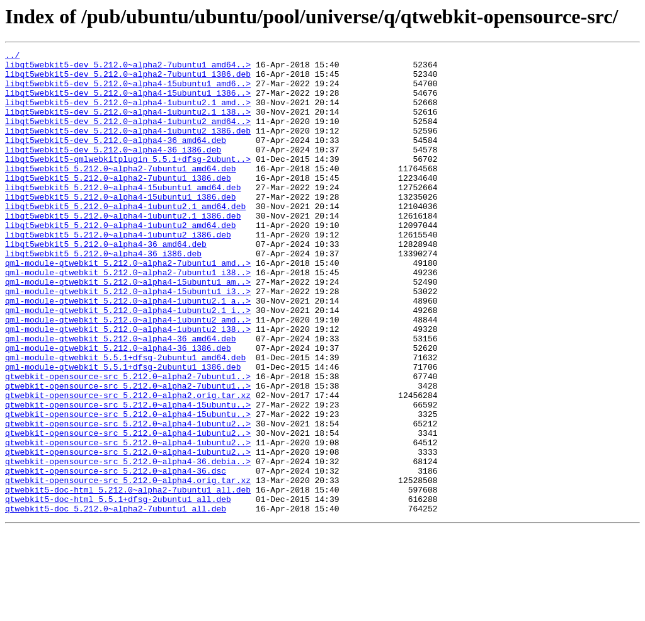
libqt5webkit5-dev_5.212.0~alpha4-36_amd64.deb (115, 158)
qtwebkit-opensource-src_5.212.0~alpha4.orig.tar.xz (128, 567)
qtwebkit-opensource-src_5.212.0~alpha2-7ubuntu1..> (128, 442)
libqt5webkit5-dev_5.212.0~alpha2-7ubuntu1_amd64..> (128, 68)
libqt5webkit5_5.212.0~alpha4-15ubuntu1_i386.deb (120, 226)
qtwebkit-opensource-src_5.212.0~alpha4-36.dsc (115, 555)
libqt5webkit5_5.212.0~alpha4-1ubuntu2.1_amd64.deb (125, 238)
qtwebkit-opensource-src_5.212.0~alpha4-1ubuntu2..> (128, 498)
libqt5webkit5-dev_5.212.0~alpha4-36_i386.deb (113, 170)
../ (12, 56)
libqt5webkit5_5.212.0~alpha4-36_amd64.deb (106, 283)
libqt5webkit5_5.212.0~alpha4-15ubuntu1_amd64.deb (123, 215)
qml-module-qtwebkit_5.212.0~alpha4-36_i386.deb (118, 408)
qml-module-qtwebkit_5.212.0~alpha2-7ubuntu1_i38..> (128, 317)
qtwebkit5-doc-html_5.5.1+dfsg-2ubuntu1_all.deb (118, 589)
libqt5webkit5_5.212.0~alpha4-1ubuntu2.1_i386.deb (123, 249)
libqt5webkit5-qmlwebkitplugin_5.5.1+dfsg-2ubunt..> (128, 181)
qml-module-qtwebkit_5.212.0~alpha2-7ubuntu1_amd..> (128, 306)
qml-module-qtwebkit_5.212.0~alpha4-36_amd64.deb (120, 396)
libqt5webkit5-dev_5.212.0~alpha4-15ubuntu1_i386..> (128, 102)
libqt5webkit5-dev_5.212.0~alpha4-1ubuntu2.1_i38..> (128, 124)
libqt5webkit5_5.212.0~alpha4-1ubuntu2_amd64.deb (120, 260)
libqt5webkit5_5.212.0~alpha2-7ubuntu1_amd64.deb (120, 192)
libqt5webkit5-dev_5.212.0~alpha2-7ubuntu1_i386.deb (128, 79)
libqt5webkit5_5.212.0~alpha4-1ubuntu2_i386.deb (118, 272)
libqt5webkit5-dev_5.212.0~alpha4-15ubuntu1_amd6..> (128, 90)
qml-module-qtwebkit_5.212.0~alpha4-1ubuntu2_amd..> (128, 374)
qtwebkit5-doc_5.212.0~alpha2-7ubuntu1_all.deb (115, 601)
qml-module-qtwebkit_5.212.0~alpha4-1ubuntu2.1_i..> (128, 362)
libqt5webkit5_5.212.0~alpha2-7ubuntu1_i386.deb (118, 204)
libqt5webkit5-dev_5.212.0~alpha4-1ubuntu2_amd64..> (128, 136)
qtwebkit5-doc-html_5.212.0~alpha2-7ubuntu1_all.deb (128, 578)
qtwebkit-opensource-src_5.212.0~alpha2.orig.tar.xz (128, 464)
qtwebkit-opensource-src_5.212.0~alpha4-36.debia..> (128, 544)
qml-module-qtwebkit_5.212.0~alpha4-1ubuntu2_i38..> (128, 385)
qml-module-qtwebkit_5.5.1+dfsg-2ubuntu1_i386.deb (123, 430)
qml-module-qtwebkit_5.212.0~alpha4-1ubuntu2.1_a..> (128, 351)
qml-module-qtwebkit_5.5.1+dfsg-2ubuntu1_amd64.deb (125, 419)
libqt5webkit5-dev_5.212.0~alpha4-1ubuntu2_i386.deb (128, 147)
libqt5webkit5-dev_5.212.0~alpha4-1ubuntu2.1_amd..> (128, 113)
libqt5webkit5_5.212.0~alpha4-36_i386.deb (103, 294)
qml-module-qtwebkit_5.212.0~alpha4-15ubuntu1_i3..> (128, 340)
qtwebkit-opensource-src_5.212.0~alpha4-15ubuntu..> (128, 476)
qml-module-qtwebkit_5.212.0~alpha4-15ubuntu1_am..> (128, 328)
